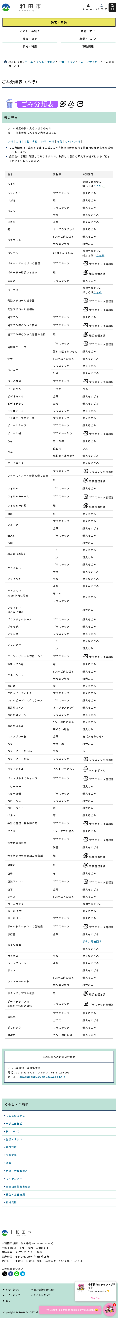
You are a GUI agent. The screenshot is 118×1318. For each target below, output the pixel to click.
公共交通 (11, 1155)
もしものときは (15, 1115)
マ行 (59, 141)
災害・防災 (59, 22)
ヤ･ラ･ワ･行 (72, 141)
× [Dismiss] (114, 1284)
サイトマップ (101, 9)
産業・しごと (88, 39)
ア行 (10, 141)
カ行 (18, 141)
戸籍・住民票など (17, 1171)
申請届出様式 (14, 1123)
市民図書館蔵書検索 (18, 1186)
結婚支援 (11, 1202)
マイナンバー (14, 1178)
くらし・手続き (30, 31)
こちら (99, 186)
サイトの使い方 (42, 1295)
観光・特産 (30, 46)
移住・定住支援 (15, 1194)
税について (13, 1131)
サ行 (27, 141)
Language (88, 9)
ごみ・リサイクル (89, 61)
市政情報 (88, 46)
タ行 (35, 141)
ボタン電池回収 (92, 941)
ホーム (29, 61)
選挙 (8, 1163)
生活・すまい (67, 61)
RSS (7, 1300)
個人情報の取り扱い (44, 1289)
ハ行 (51, 141)
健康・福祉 (30, 39)
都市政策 (11, 1147)
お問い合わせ (12, 1289)
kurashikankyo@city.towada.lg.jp (42, 1076)
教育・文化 (88, 31)
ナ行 (43, 141)
